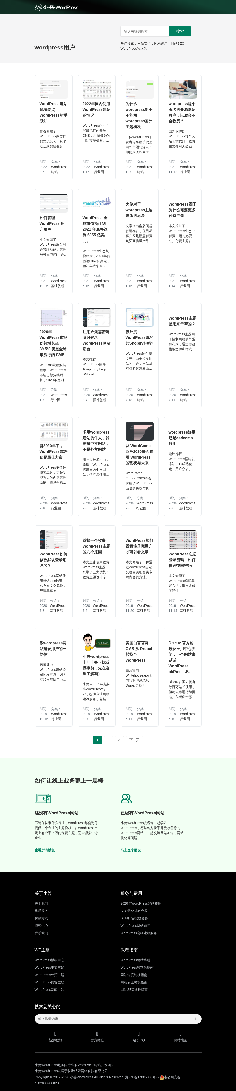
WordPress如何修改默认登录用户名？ (53, 560)
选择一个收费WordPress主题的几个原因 (96, 546)
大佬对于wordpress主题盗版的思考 (139, 210)
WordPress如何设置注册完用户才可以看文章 (139, 546)
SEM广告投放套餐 (134, 918)
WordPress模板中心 (49, 960)
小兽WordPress (81, 1077)
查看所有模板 (46, 850)
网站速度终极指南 (134, 975)
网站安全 (144, 43)
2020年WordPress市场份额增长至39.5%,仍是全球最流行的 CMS (53, 343)
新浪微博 (55, 1036)
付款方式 (41, 918)
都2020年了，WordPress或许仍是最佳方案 (53, 451)
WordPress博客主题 (49, 982)
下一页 (134, 740)
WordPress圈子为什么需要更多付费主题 (182, 210)
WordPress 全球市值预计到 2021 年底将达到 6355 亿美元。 (95, 229)
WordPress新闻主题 (49, 990)
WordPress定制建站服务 (139, 933)
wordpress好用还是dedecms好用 (182, 438)
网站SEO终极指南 (134, 990)
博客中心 (41, 926)
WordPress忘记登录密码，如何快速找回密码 (182, 560)
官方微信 (97, 1036)
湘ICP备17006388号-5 (142, 1077)
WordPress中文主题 (49, 967)
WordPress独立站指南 (137, 967)
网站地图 (180, 1036)
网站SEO (178, 43)
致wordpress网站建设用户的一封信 (53, 649)
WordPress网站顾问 (135, 926)
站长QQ (139, 1036)
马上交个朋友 (132, 850)
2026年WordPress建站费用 (141, 903)
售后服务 (41, 911)
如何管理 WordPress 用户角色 (52, 223)
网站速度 (160, 43)
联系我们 (41, 933)
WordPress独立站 (134, 48)
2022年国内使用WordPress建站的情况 (96, 109)
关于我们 (41, 903)
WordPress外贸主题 (49, 975)
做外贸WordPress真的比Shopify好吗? (139, 337)
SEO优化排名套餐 (134, 911)
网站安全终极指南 (134, 982)
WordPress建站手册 (135, 960)
